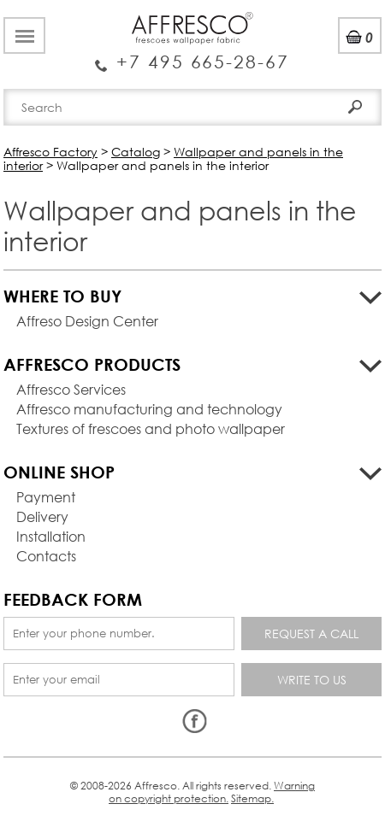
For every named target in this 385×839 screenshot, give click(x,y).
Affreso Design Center (87, 321)
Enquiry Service (192, 55)
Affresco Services (71, 389)
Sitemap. (252, 798)
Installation (51, 536)
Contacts (46, 556)
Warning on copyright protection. (212, 791)
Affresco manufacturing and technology (149, 409)
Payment (45, 497)
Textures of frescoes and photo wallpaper (150, 428)
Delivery (42, 516)
